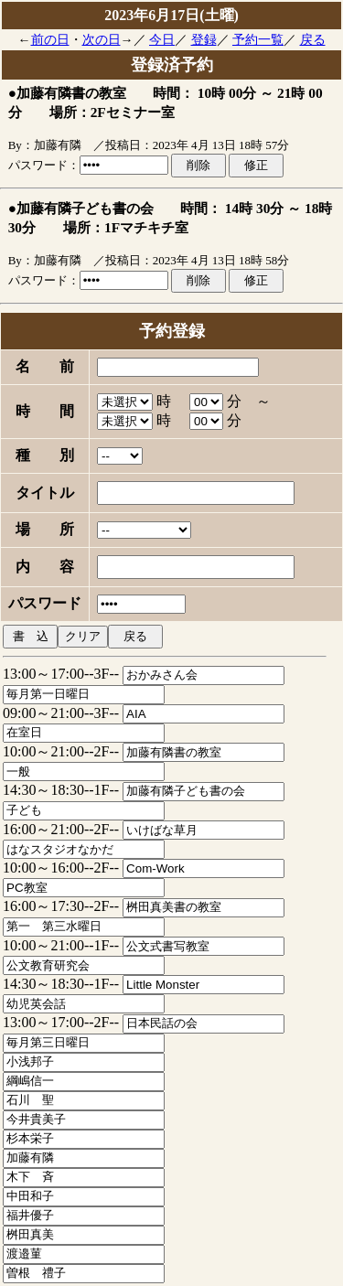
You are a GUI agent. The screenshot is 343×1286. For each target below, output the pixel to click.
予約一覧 (258, 40)
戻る (313, 40)
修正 (256, 165)
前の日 (50, 40)
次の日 (101, 40)
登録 (204, 40)
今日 (162, 40)
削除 (198, 165)
